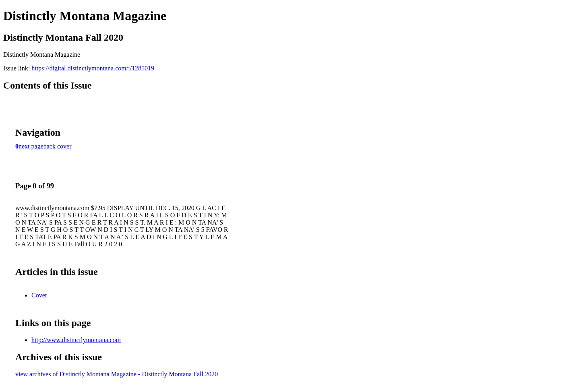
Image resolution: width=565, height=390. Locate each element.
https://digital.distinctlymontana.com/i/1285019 (92, 68)
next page (31, 146)
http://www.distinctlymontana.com (76, 339)
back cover (57, 146)
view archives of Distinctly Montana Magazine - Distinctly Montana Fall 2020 (116, 374)
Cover (39, 295)
